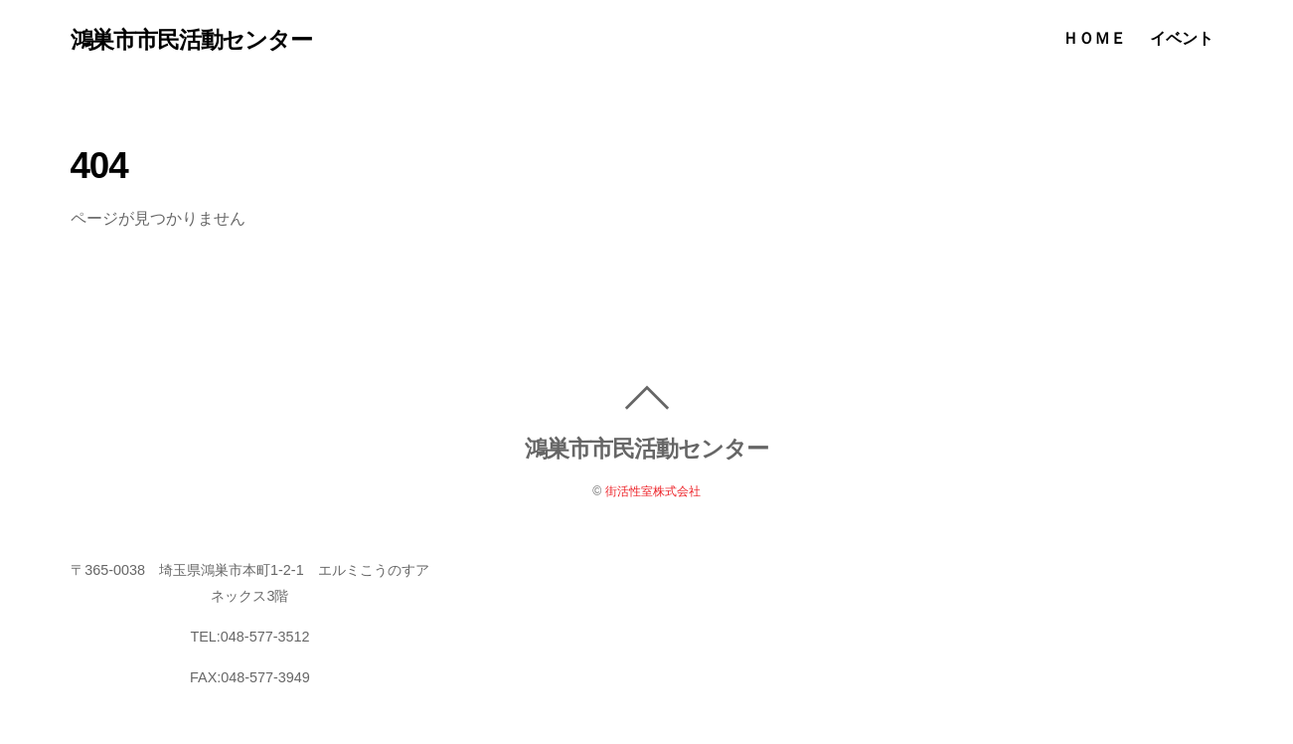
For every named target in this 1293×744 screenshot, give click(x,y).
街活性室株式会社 (653, 491)
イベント (1181, 38)
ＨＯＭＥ (1094, 38)
